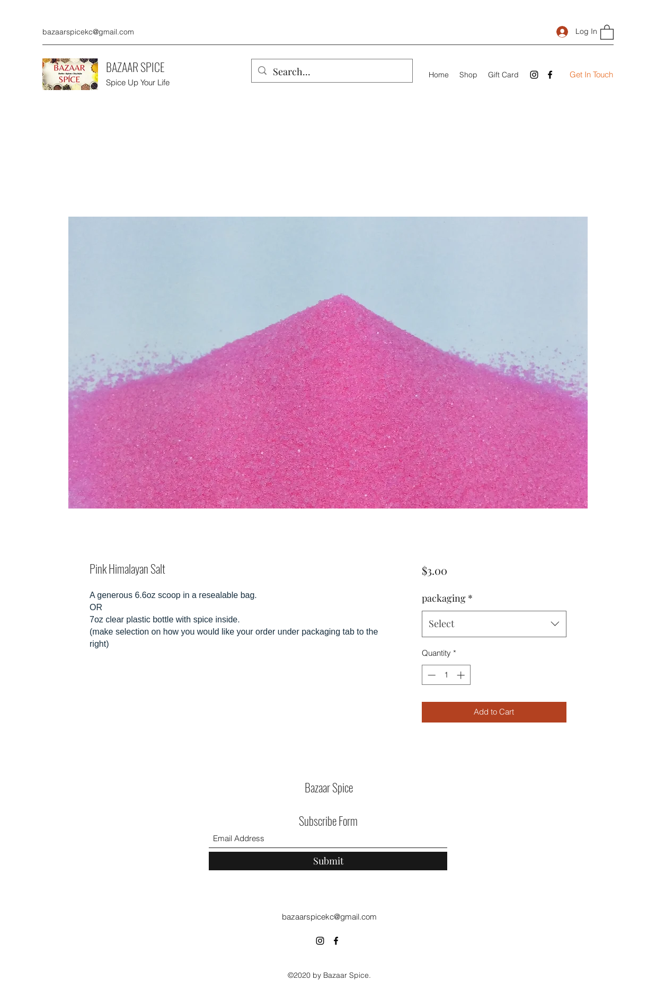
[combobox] (494, 624)
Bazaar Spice (329, 787)
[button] (607, 32)
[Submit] (328, 861)
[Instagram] (534, 74)
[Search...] (331, 72)
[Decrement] (430, 675)
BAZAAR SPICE (135, 66)
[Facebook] (550, 74)
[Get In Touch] (591, 75)
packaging (447, 598)
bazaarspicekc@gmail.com (88, 32)
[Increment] (462, 675)
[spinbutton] (446, 675)
